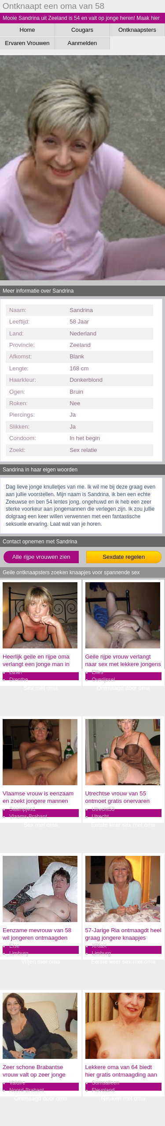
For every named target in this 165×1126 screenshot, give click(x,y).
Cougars (82, 29)
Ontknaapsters (137, 29)
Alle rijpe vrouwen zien (41, 557)
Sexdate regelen (124, 557)
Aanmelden (82, 43)
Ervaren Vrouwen (27, 43)
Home (27, 29)
